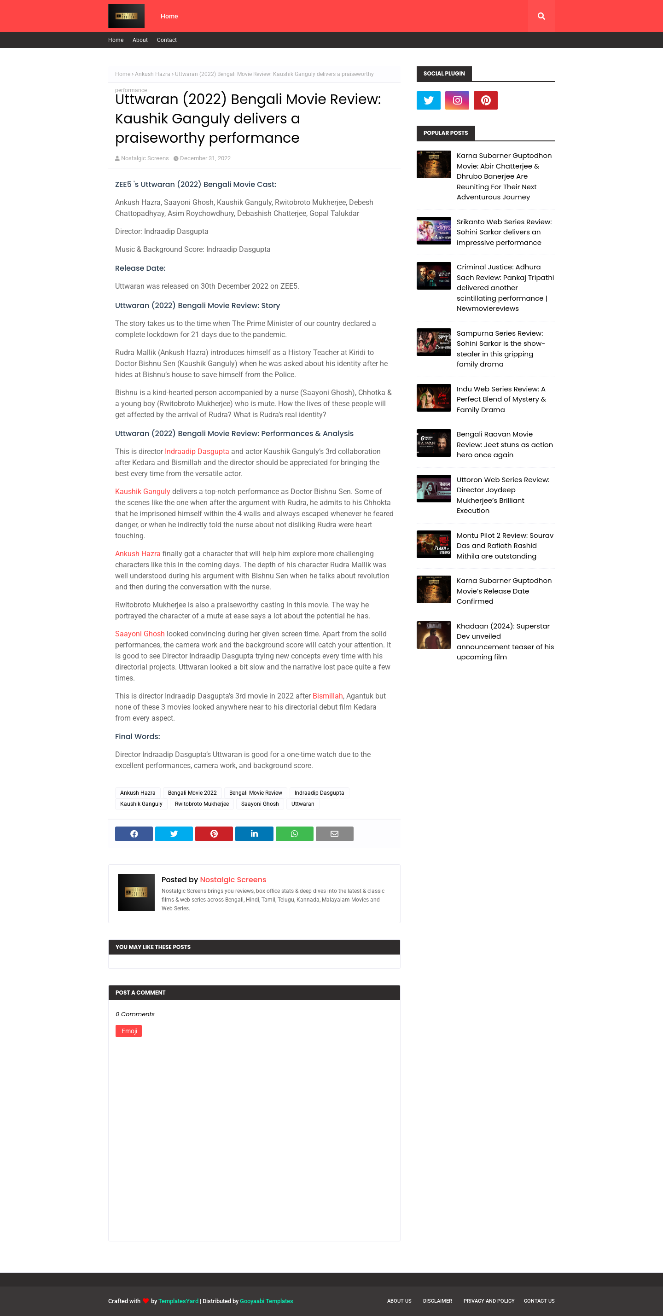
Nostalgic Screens (145, 158)
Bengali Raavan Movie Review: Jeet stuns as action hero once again (505, 444)
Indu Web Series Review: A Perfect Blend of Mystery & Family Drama (501, 399)
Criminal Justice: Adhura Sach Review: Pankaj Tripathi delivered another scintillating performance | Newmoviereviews (505, 287)
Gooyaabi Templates (266, 1301)
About (140, 40)
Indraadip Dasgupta (197, 451)
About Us (399, 1301)
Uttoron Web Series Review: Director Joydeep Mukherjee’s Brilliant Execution (503, 495)
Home (115, 40)
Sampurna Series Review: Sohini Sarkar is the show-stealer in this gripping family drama (501, 348)
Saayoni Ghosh (140, 633)
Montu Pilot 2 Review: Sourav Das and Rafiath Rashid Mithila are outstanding (505, 545)
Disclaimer (437, 1301)
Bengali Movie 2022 (192, 793)
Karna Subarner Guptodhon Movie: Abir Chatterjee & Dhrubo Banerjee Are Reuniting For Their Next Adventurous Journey (504, 176)
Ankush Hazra (152, 74)
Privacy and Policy (489, 1301)
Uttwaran (302, 804)
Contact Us (539, 1301)
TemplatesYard (178, 1301)
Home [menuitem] (169, 16)
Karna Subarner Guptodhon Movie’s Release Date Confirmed (504, 591)
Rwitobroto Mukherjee (202, 804)
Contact (167, 40)
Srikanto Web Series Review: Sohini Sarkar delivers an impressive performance (504, 232)
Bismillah (328, 696)
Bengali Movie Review (255, 793)
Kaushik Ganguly (142, 491)
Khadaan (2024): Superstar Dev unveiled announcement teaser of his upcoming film (505, 641)
